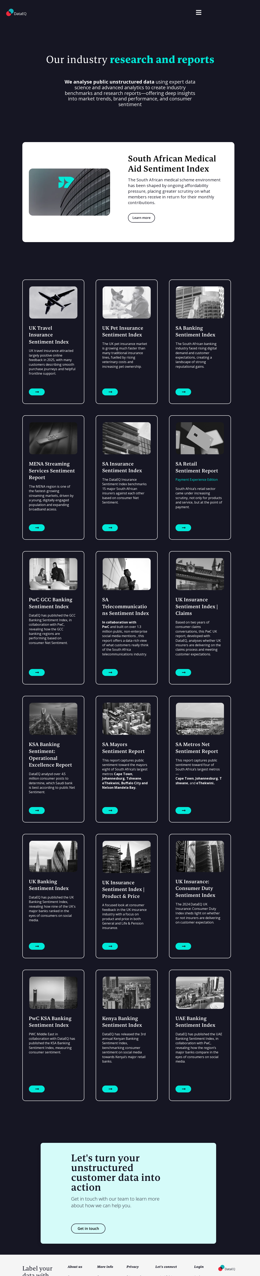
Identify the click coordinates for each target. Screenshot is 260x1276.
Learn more (141, 217)
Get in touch (88, 1228)
